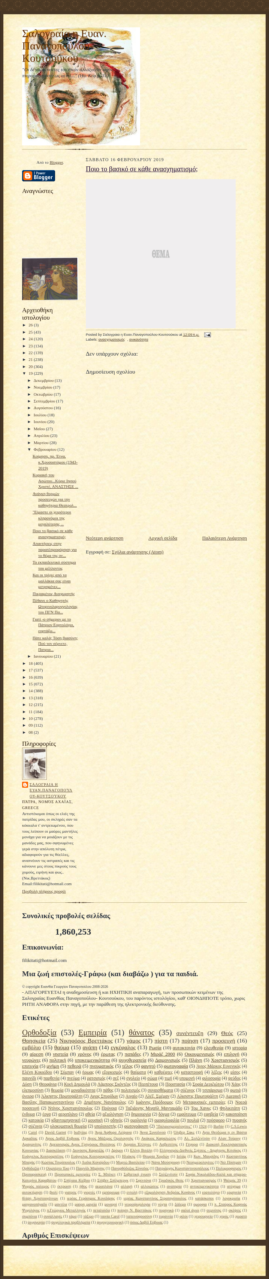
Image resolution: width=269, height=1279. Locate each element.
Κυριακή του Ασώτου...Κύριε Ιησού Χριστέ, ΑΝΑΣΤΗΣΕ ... (55, 481)
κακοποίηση (236, 1114)
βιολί (53, 1192)
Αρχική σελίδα (162, 538)
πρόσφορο (216, 1120)
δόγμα (163, 1114)
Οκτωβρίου (44, 394)
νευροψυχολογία (137, 1204)
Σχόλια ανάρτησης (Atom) (138, 552)
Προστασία (175, 1084)
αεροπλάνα (103, 1186)
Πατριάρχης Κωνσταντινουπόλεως (182, 1168)
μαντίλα (61, 1204)
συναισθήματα (160, 1090)
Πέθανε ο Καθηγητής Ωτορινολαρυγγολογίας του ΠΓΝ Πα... (55, 606)
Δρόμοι (117, 1150)
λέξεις (216, 1072)
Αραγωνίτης (31, 1144)
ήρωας (88, 1072)
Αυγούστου (44, 407)
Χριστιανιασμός (203, 1180)
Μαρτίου (42, 442)
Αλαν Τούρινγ (229, 1138)
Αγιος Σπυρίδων (104, 1096)
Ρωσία (155, 1047)
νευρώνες (31, 1060)
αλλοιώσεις (149, 1186)
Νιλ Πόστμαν (230, 1162)
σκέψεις (235, 1210)
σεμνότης (213, 1210)
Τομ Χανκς (201, 1108)
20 (31, 366)
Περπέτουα (148, 1084)
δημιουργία (141, 1114)
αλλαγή (126, 1186)
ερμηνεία (234, 1192)
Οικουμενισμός (200, 1054)
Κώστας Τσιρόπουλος (58, 1162)
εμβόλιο (31, 1047)
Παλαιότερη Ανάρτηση (224, 538)
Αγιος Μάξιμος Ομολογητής (110, 1138)
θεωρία (57, 1090)
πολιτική (57, 1060)
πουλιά (193, 1120)
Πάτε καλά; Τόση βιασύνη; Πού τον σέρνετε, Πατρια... (55, 644)
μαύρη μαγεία (86, 1204)
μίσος (235, 1072)
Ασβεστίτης (168, 1144)
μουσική (95, 1120)
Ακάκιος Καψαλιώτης (158, 1138)
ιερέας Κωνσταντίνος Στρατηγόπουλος (155, 1198)
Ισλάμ (181, 1156)
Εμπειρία (92, 1032)
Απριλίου (42, 435)
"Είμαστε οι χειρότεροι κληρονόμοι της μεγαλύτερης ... (52, 518)
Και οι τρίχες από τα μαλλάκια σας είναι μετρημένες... (52, 581)
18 (31, 663)
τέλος (127, 1066)
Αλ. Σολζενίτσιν (197, 1138)
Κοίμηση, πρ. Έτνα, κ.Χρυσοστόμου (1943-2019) (55, 462)
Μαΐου (40, 428)
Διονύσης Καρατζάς (88, 1150)
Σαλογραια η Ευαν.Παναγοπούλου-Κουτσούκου (51, 790)
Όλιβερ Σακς (184, 1132)
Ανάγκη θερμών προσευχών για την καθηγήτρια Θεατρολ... (55, 499)
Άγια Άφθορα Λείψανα (113, 1132)
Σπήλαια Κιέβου (77, 1180)
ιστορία (239, 1047)
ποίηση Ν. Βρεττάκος (134, 1210)
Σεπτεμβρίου (45, 401)
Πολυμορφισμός (228, 1168)
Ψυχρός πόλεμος (35, 1186)
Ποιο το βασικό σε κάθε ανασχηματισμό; (142, 169)
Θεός (227, 1033)
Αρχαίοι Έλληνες (137, 1144)
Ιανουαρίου (44, 656)
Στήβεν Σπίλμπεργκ (113, 1180)
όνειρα (28, 1096)
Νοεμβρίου (44, 387)
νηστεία (60, 1054)
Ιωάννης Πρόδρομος (154, 1102)
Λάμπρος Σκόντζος (114, 1084)
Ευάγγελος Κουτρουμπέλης (93, 1156)
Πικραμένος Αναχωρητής (54, 593)
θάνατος (141, 1032)
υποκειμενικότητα (92, 1060)
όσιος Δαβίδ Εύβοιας (146, 1222)
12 (31, 704)
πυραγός (239, 1120)
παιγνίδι (29, 1078)
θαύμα (61, 1047)
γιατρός (71, 1192)
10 (31, 718)
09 (31, 725)
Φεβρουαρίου (46, 449)
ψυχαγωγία (36, 1222)
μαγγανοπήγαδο (34, 1204)
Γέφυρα (192, 1144)
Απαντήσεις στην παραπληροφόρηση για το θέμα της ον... (55, 549)
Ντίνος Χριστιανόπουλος (70, 1108)
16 (31, 677)
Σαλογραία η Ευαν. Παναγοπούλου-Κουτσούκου (64, 45)
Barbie (219, 1126)
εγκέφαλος (123, 1047)
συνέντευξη (189, 1033)
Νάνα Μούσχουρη (165, 1162)
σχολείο (133, 1078)
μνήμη (52, 1066)
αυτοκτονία (184, 1047)
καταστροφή (192, 1072)
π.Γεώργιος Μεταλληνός (66, 1210)
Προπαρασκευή (34, 1174)
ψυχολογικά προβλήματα (70, 1222)
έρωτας (108, 1054)
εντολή (132, 1192)
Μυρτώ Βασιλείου (130, 1162)
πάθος (108, 1090)
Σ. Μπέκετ (106, 1174)
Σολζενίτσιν (168, 1174)
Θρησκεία (33, 1040)
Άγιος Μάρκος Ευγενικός (218, 1066)
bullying (80, 1132)
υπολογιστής (105, 1126)
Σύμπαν (67, 1072)
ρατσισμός (96, 1078)
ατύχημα (234, 1186)
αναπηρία (174, 1186)
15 (31, 684)
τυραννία (166, 1216)
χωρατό (241, 1216)
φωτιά (235, 1090)
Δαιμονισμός (167, 1060)
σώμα (152, 1078)
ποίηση (190, 1040)
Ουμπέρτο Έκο (57, 1168)
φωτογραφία (176, 1066)
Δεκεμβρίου (44, 380)
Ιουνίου (41, 421)
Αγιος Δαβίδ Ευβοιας (62, 1138)
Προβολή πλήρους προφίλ (44, 891)
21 (31, 359)
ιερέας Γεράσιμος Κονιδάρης (91, 1198)
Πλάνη (195, 1060)
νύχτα (162, 1204)
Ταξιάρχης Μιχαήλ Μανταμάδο (154, 1108)
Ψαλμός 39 (232, 1180)
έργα (46, 1114)
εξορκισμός (112, 1072)
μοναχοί (111, 1204)
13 (31, 698)
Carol (32, 1132)
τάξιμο (88, 1216)
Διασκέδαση (56, 1150)
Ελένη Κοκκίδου (37, 1072)
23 (31, 346)
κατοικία (36, 1120)
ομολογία (138, 1120)
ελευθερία (213, 1047)
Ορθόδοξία (30, 1168)
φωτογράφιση (136, 1126)
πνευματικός (102, 1066)
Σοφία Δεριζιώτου (208, 1084)
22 (31, 352)
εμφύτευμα (186, 1114)
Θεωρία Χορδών (156, 1156)
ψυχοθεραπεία (132, 1060)
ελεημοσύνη (32, 1090)
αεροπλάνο (68, 1114)
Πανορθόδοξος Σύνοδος (130, 1168)
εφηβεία (211, 1114)
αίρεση (36, 1054)
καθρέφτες (163, 1072)
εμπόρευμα (111, 1192)
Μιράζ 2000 (163, 1054)
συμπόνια (29, 1216)
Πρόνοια (109, 1108)
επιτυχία (30, 1066)
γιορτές (89, 1192)
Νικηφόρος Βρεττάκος (86, 1040)
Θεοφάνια (48, 1084)
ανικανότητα (138, 339)
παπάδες (133, 1054)
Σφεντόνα (143, 1180)
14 (31, 690)
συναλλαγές (52, 1216)
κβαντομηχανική (66, 1120)
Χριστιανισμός (225, 1060)
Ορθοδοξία (39, 1032)
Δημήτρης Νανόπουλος (105, 1102)
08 (31, 732)
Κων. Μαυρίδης (206, 1156)
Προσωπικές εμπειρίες (72, 1174)
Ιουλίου (41, 415)
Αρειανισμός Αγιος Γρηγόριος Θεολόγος (82, 1144)
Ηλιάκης (128, 1156)
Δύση (27, 1084)
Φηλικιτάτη (230, 1108)
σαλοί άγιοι (190, 1210)
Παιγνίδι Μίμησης (90, 1168)
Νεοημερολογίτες (200, 1162)
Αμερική (233, 1096)
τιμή (168, 1078)
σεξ (116, 1078)
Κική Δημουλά (77, 1084)
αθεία (90, 1114)
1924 (203, 1126)
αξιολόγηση (113, 1114)
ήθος (83, 1186)
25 (31, 332)
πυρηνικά (166, 1210)
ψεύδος (234, 1078)
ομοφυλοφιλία (166, 1120)
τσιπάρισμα (212, 1090)
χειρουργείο (203, 1216)
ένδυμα (28, 1114)
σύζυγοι (35, 1126)
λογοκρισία (231, 1198)
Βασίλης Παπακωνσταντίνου (48, 1102)
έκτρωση (64, 1186)
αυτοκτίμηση (32, 1192)
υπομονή (187, 1078)
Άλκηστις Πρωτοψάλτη (61, 1096)
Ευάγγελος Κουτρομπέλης (43, 1156)
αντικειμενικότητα (204, 1186)
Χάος (236, 1084)
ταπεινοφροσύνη (139, 1216)
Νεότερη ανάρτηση (104, 538)
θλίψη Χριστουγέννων (40, 1198)
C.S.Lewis (239, 1126)
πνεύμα (73, 1078)
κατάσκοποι (204, 1198)
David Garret (55, 1132)
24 (31, 339)
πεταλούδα (101, 1210)
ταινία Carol (110, 1216)
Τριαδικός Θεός (171, 1180)
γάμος (133, 1040)
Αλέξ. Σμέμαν (157, 1096)
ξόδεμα (180, 1204)
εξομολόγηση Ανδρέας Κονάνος (170, 1192)
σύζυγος (188, 1090)
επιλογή (231, 1054)
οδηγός (116, 1120)
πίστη (161, 1040)
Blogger (56, 162)
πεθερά (74, 1066)
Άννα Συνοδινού (153, 1132)
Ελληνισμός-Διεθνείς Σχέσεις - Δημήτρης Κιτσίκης (200, 1150)
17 (31, 670)
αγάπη (89, 1047)
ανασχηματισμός (112, 339)
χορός (224, 1216)
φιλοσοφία (211, 1078)
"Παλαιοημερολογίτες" (174, 1126)
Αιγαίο (131, 1096)
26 (31, 325)
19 (31, 373)
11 (31, 711)
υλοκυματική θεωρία (68, 1126)
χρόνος (84, 1054)
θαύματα (138, 1072)
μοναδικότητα (83, 1090)
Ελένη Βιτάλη (141, 1150)
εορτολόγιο (211, 1192)
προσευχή (223, 1040)
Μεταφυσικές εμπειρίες (204, 1102)
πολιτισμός (130, 1090)
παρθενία (51, 1078)
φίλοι (183, 1216)
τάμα (73, 1216)
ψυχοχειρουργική (110, 1222)
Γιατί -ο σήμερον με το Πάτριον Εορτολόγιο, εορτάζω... (53, 625)
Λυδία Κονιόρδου (95, 1162)
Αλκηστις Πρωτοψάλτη (197, 1096)
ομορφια (199, 1204)
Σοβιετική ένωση (137, 1174)
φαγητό (148, 1066)
